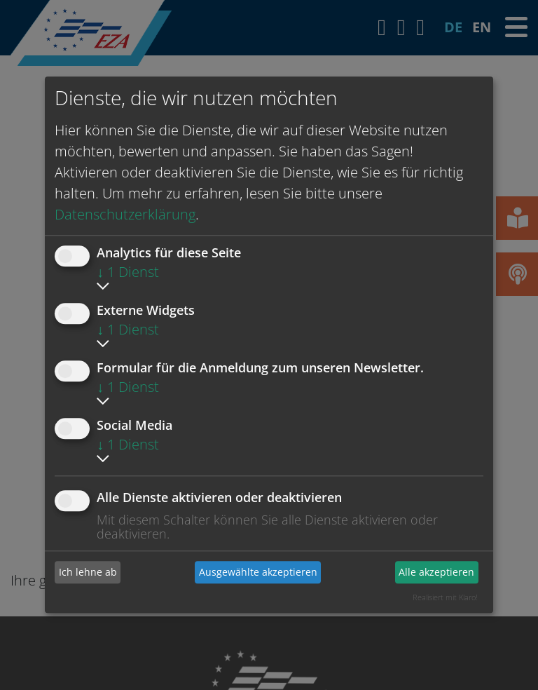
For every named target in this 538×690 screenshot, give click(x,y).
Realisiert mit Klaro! (445, 597)
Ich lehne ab (88, 572)
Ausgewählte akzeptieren (258, 572)
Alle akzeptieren (436, 572)
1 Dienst (128, 271)
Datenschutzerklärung (125, 214)
